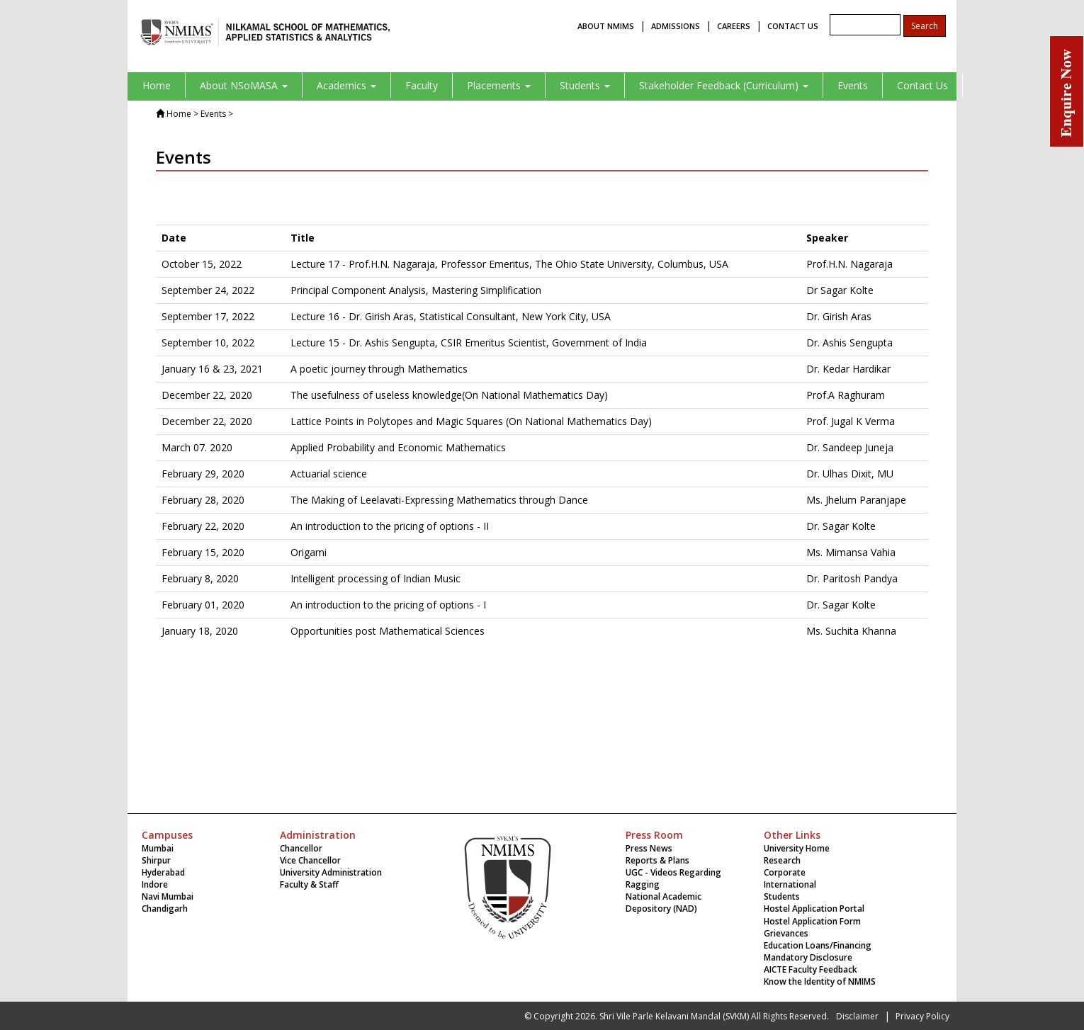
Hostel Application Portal (814, 908)
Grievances (786, 933)
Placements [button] (499, 85)
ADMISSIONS (675, 26)
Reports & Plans (657, 860)
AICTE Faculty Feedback (810, 969)
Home (156, 85)
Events (852, 85)
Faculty (421, 85)
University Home (797, 848)
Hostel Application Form (812, 921)
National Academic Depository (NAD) (663, 902)
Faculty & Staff (309, 884)
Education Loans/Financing (817, 945)
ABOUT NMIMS (605, 26)
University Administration (331, 872)
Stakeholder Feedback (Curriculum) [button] (723, 85)
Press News (649, 848)
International (790, 884)
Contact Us (922, 85)
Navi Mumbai (167, 896)
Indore (155, 884)
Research (782, 860)
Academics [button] (346, 85)
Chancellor (301, 848)
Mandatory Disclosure (808, 957)
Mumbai (158, 848)
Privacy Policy (922, 1016)
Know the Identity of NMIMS (820, 981)
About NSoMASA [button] (244, 85)
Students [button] (585, 85)
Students (782, 896)
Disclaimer (857, 1016)
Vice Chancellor (310, 860)
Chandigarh (165, 908)
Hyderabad (163, 872)
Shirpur (156, 860)
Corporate (785, 872)
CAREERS (733, 26)
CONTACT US (792, 26)
